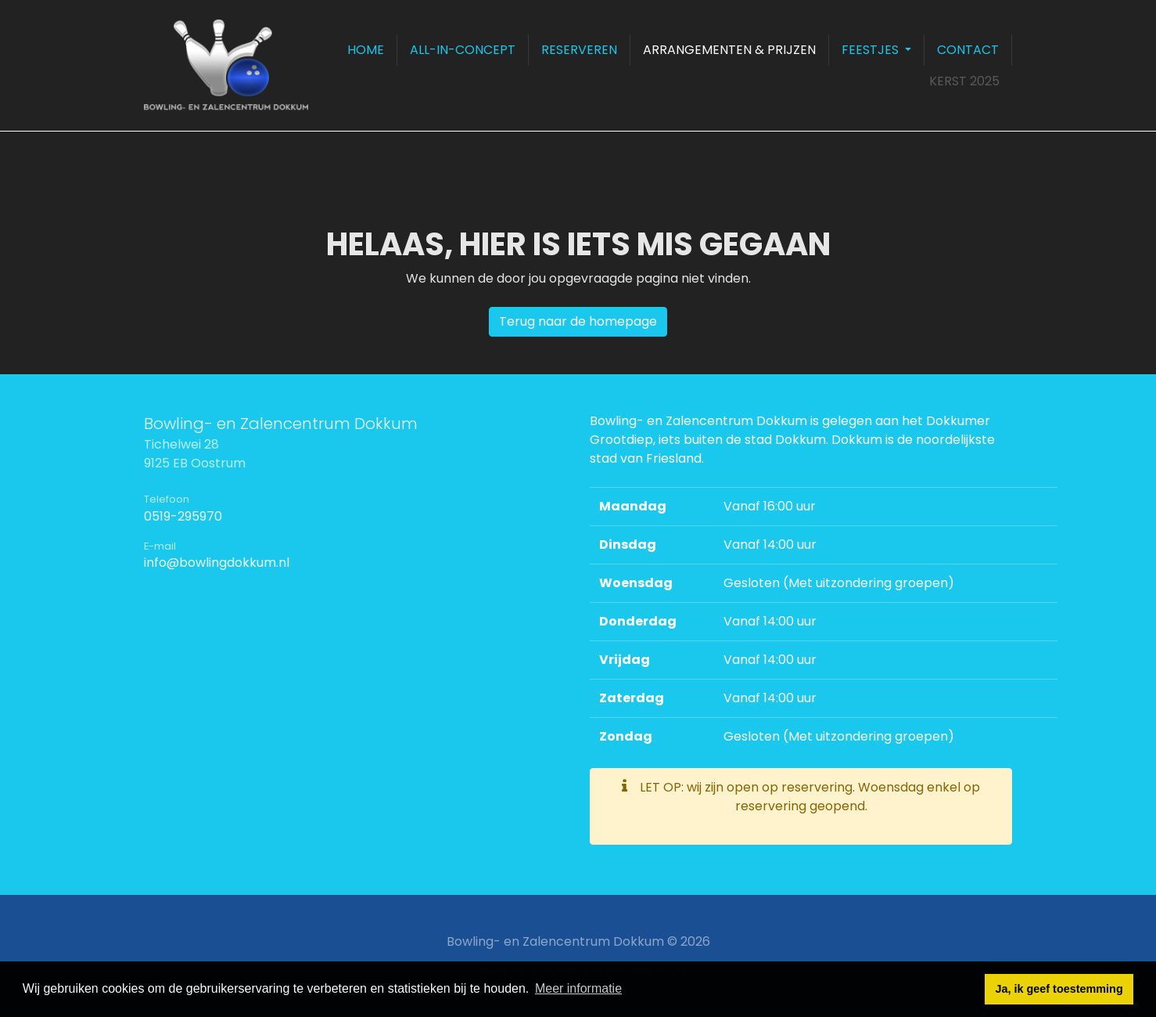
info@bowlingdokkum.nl (216, 563)
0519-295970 (183, 516)
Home (365, 50)
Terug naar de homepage (578, 321)
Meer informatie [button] (578, 988)
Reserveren (579, 50)
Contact (968, 50)
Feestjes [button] (872, 50)
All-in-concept (462, 50)
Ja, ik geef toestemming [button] (1059, 989)
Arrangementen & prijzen (729, 50)
